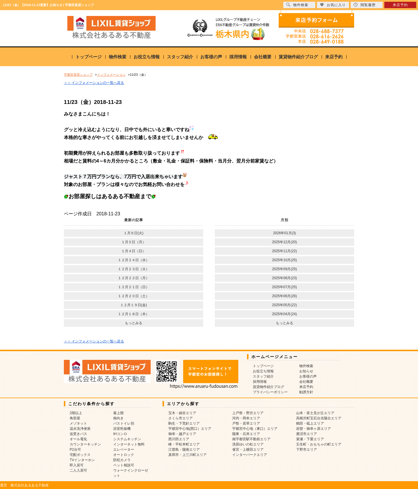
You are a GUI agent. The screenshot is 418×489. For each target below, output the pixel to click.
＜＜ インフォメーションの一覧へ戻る (94, 83)
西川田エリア (178, 439)
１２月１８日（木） (133, 314)
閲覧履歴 (365, 5)
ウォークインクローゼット (130, 473)
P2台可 (75, 450)
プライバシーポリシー (270, 392)
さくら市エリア (180, 418)
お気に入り (333, 5)
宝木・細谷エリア (182, 413)
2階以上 (76, 413)
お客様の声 (211, 56)
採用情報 (238, 56)
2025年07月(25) (284, 287)
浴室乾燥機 (122, 429)
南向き (118, 418)
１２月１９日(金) (133, 305)
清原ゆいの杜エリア (248, 444)
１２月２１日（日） (133, 287)
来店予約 (334, 56)
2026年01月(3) (284, 233)
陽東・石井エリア (246, 434)
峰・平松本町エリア (184, 444)
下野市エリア (306, 450)
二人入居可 (78, 470)
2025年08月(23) (284, 278)
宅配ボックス (80, 455)
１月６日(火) (133, 233)
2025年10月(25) (284, 260)
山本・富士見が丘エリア (315, 413)
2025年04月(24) (284, 314)
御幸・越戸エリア (182, 434)
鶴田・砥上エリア (310, 423)
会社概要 (262, 56)
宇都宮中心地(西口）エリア (189, 429)
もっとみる (133, 323)
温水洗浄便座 (80, 429)
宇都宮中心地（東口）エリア (255, 429)
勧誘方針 (306, 392)
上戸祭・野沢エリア (248, 413)
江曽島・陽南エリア (184, 450)
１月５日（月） (133, 242)
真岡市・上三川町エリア (187, 455)
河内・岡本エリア (246, 418)
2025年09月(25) (284, 269)
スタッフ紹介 (180, 56)
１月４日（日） (133, 251)
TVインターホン (82, 460)
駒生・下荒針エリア (184, 423)
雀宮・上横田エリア (248, 450)
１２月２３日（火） (133, 269)
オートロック (123, 455)
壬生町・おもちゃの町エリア (318, 444)
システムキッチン (127, 439)
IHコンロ (120, 434)
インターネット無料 (129, 444)
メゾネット (78, 423)
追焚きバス (78, 434)
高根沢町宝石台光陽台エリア (318, 418)
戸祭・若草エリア (246, 423)
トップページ (88, 56)
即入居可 (77, 465)
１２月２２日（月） (133, 278)
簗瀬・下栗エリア (310, 439)
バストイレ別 (123, 423)
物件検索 (117, 56)
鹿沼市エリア (306, 434)
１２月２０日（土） (133, 296)
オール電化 (78, 439)
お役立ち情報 (147, 56)
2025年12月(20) (284, 242)
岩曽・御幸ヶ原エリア (313, 429)
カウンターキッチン (85, 444)
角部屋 (75, 418)
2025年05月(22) (284, 305)
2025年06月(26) (284, 296)
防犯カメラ (122, 460)
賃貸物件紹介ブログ (298, 56)
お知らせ (306, 371)
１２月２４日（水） (133, 260)
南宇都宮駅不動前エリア (251, 439)
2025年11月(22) (284, 251)
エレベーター (123, 450)
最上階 (118, 413)
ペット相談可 (123, 465)
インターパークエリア (249, 455)
